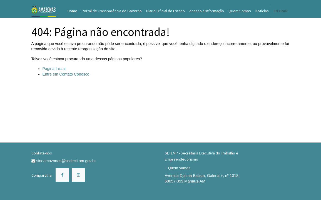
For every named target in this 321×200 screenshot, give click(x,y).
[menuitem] (72, 11)
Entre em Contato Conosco (66, 74)
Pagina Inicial (54, 68)
